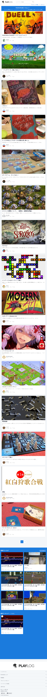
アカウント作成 (34, 4)
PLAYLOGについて (4, 674)
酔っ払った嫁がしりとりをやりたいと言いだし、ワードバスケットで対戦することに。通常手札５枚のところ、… (23, 530)
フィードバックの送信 (5, 683)
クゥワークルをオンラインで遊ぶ (11, 280)
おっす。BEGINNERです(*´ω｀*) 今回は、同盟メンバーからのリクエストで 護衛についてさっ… (22, 213)
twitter (3, 693)
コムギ (7, 320)
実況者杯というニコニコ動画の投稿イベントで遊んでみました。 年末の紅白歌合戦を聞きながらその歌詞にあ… (23, 494)
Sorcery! (4, 245)
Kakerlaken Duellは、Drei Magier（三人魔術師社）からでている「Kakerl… (17, 37)
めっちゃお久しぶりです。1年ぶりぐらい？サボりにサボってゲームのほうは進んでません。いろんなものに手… (23, 178)
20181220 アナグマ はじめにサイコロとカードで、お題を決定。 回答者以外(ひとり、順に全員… (22, 107)
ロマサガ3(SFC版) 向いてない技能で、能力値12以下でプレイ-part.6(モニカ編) (12, 585)
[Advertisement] (23, 646)
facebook (9, 693)
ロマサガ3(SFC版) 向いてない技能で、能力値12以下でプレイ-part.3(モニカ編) (34, 605)
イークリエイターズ (8, 351)
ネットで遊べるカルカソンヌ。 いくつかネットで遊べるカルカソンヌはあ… (18, 388)
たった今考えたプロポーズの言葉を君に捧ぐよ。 (16, 140)
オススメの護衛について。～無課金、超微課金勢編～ (17, 211)
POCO (7, 285)
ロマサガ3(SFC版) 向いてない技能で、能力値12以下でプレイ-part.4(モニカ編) (12, 605)
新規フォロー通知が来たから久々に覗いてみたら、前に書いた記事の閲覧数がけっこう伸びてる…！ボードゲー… (23, 283)
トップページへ (4, 671)
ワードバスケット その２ (9, 528)
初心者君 (7, 215)
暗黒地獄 (4, 421)
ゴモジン (4, 106)
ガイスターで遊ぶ (7, 457)
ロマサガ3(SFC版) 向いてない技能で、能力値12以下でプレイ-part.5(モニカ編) (34, 585)
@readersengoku (9, 356)
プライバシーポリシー (5, 680)
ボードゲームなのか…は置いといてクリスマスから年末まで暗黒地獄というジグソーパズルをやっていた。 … (23, 424)
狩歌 (3, 492)
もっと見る (42, 550)
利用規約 (2, 677)
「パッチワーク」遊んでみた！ (11, 70)
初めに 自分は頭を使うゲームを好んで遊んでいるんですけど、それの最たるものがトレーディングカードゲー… (23, 72)
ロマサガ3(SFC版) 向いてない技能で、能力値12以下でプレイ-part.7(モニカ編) (12, 566)
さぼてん (26, 567)
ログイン (43, 4)
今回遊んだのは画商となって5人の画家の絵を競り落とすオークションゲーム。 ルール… (20, 318)
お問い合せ (3, 686)
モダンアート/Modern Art (9, 316)
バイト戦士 (26, 565)
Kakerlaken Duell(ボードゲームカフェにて (14, 35)
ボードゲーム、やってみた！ (10, 175)
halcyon (7, 39)
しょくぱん (8, 75)
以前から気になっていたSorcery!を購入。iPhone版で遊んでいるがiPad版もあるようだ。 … (21, 247)
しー (2, 568)
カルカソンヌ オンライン (9, 386)
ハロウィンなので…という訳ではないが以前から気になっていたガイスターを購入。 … (20, 459)
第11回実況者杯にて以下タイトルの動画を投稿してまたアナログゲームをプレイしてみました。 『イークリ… (23, 353)
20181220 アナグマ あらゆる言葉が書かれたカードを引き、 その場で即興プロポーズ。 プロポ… (22, 142)
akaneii (7, 110)
